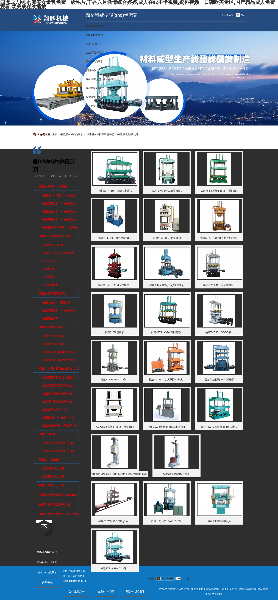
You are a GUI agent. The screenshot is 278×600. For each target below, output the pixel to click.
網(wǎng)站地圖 (214, 594)
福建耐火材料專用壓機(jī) (100, 134)
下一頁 (169, 578)
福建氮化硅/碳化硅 (128, 134)
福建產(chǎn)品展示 (72, 134)
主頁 (54, 134)
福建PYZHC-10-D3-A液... (115, 568)
